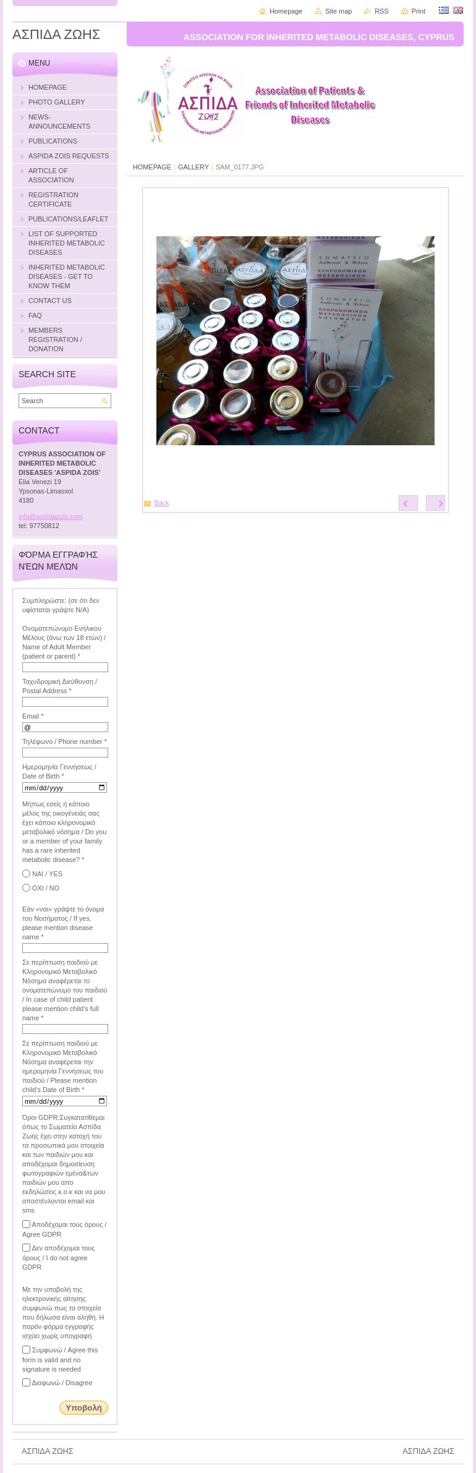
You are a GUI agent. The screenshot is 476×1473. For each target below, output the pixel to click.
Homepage (286, 11)
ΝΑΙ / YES (47, 873)
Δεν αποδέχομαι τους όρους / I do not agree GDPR (58, 1257)
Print (418, 11)
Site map (338, 11)
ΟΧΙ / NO (45, 888)
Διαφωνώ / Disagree (62, 1382)
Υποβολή (84, 1407)
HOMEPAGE (152, 167)
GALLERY (193, 167)
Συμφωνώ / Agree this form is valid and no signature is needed (60, 1359)
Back (162, 502)
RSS (381, 11)
